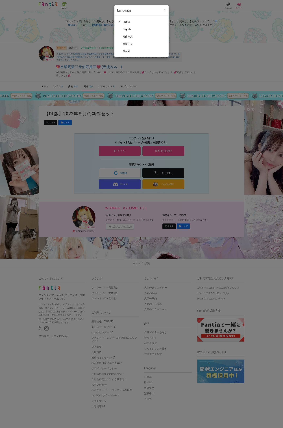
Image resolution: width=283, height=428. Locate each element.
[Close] (165, 10)
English (127, 29)
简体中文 (128, 36)
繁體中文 (128, 43)
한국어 (126, 50)
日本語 (126, 22)
